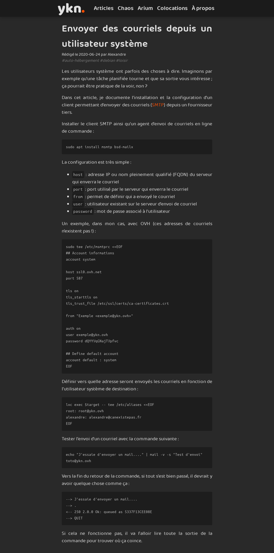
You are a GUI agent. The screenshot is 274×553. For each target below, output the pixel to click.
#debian (107, 61)
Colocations (172, 8)
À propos (203, 8)
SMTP (158, 105)
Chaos (125, 8)
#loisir (122, 61)
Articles (103, 8)
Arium (145, 8)
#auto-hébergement (80, 61)
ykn (71, 8)
